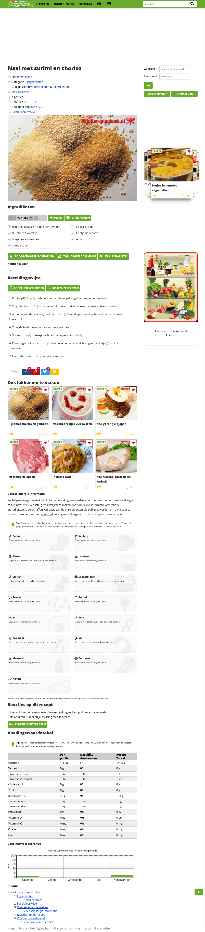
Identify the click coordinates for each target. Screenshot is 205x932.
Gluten (14, 556)
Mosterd (16, 658)
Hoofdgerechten (40, 928)
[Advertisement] (102, 35)
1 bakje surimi (84, 227)
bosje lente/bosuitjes (25, 239)
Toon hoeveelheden (26, 288)
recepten (42, 4)
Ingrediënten (25, 896)
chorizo (30, 306)
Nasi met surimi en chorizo (27, 892)
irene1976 (36, 107)
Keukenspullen (33, 900)
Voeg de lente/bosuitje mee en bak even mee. (41, 327)
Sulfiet (80, 597)
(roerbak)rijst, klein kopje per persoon (36, 227)
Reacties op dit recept (31, 915)
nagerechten (61, 87)
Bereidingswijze (27, 903)
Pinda (14, 536)
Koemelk (16, 638)
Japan (28, 77)
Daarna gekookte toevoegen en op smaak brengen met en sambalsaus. (64, 345)
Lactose (81, 556)
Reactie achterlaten (27, 724)
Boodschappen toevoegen (31, 256)
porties (18, 97)
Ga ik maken (78, 218)
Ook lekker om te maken (32, 907)
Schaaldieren (84, 576)
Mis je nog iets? (113, 256)
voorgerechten (39, 87)
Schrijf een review (23, 112)
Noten (14, 678)
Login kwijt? (157, 94)
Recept (22, 928)
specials (85, 4)
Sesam (14, 597)
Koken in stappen (63, 288)
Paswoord (150, 76)
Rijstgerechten (34, 82)
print (55, 218)
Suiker (14, 576)
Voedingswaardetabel (31, 918)
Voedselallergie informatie (40, 911)
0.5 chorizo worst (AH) (26, 233)
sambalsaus (20, 245)
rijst (27, 298)
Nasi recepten (21, 92)
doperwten (70, 335)
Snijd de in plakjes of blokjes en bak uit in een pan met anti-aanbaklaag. (65, 306)
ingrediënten (64, 4)
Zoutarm (82, 658)
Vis (78, 638)
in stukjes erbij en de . (47, 335)
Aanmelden (184, 94)
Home (11, 928)
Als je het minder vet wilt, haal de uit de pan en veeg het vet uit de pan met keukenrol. (65, 317)
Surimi (21, 335)
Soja (79, 617)
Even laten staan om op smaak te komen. (38, 356)
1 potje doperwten (87, 233)
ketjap (79, 239)
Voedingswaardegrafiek (39, 922)
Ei (11, 617)
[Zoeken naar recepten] (170, 4)
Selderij (81, 536)
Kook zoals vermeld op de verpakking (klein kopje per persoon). (60, 298)
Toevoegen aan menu (77, 256)
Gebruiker (150, 69)
